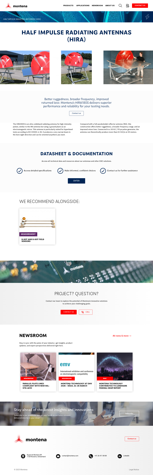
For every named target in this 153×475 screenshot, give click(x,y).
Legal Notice (134, 470)
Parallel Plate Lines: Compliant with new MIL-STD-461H (36, 386)
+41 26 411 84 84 (101, 456)
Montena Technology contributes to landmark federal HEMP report (113, 386)
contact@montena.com (70, 456)
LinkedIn (126, 456)
